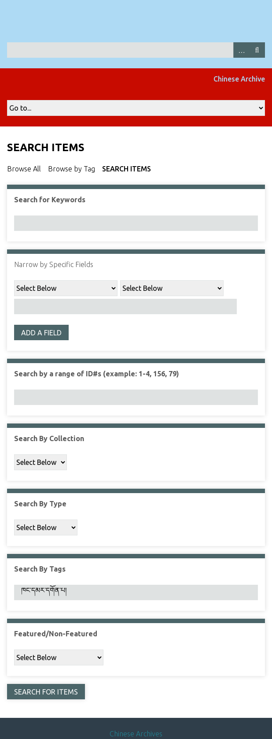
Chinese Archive (239, 79)
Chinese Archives (136, 734)
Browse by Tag (71, 169)
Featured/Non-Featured (55, 634)
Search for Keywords (49, 200)
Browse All (24, 169)
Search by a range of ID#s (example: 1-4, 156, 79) (96, 374)
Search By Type (40, 504)
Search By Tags (40, 569)
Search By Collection (49, 438)
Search (257, 50)
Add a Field (41, 333)
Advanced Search (241, 50)
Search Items (126, 169)
